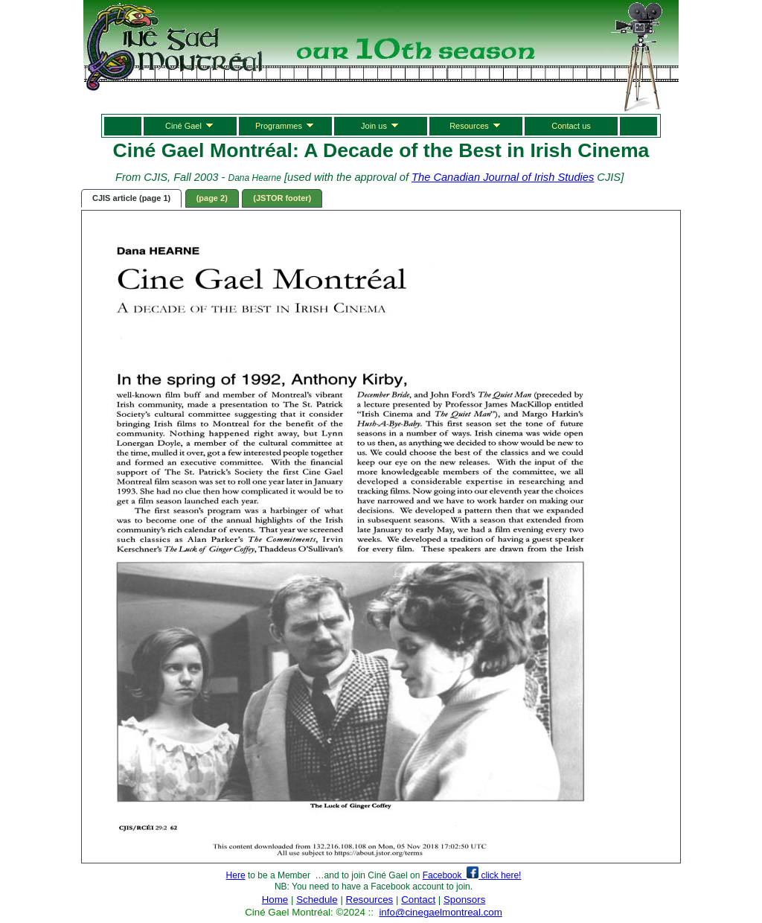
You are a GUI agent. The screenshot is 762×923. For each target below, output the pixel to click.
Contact (418, 899)
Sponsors (464, 899)
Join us (380, 125)
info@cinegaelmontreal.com (440, 912)
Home (275, 899)
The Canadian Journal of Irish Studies (503, 177)
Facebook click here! (472, 875)
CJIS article (131, 198)
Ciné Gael (190, 125)
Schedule (317, 899)
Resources (475, 125)
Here (236, 875)
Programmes (285, 125)
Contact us (571, 125)
